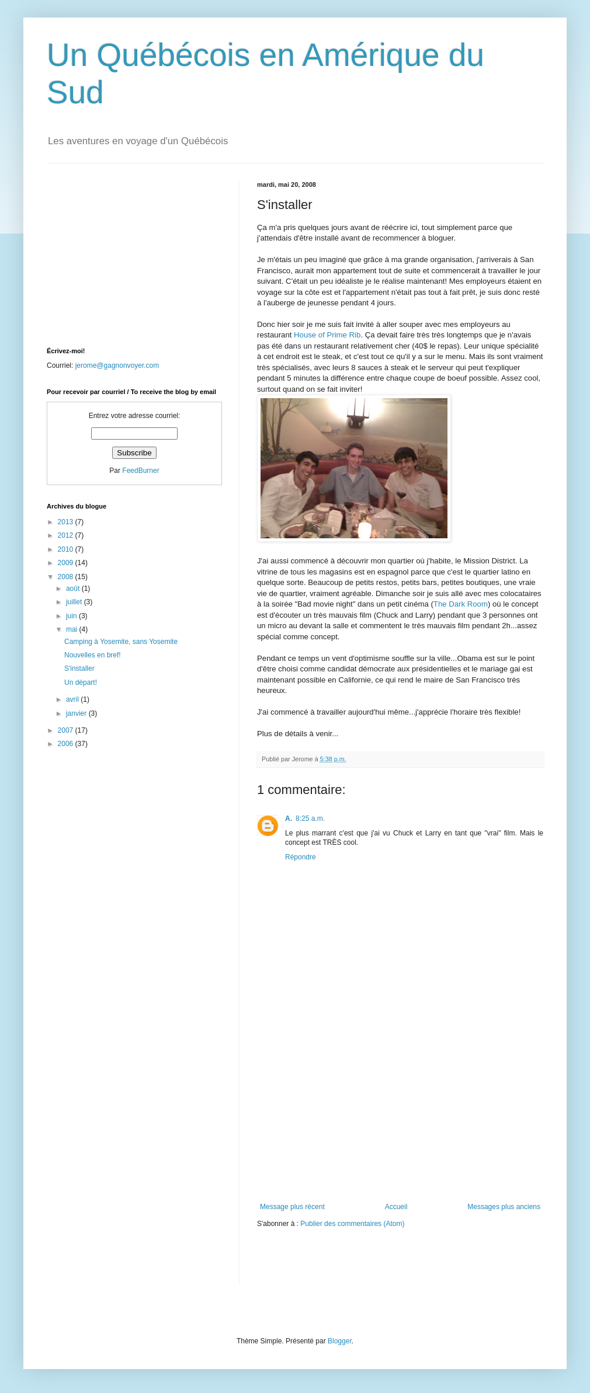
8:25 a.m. (310, 818)
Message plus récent (292, 1207)
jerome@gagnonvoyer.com (117, 365)
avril (73, 699)
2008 (66, 577)
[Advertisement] (400, 1115)
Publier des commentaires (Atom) (352, 1224)
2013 (66, 522)
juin (72, 616)
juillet (75, 602)
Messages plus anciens (503, 1207)
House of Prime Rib (327, 334)
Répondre (300, 857)
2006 (66, 744)
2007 (66, 730)
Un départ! (80, 682)
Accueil (396, 1207)
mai (72, 629)
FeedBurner (140, 470)
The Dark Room (460, 604)
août (74, 588)
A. (288, 818)
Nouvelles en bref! (92, 655)
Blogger (340, 1341)
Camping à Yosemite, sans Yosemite (121, 642)
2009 (66, 563)
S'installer (79, 668)
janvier (77, 713)
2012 (66, 535)
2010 (66, 549)
